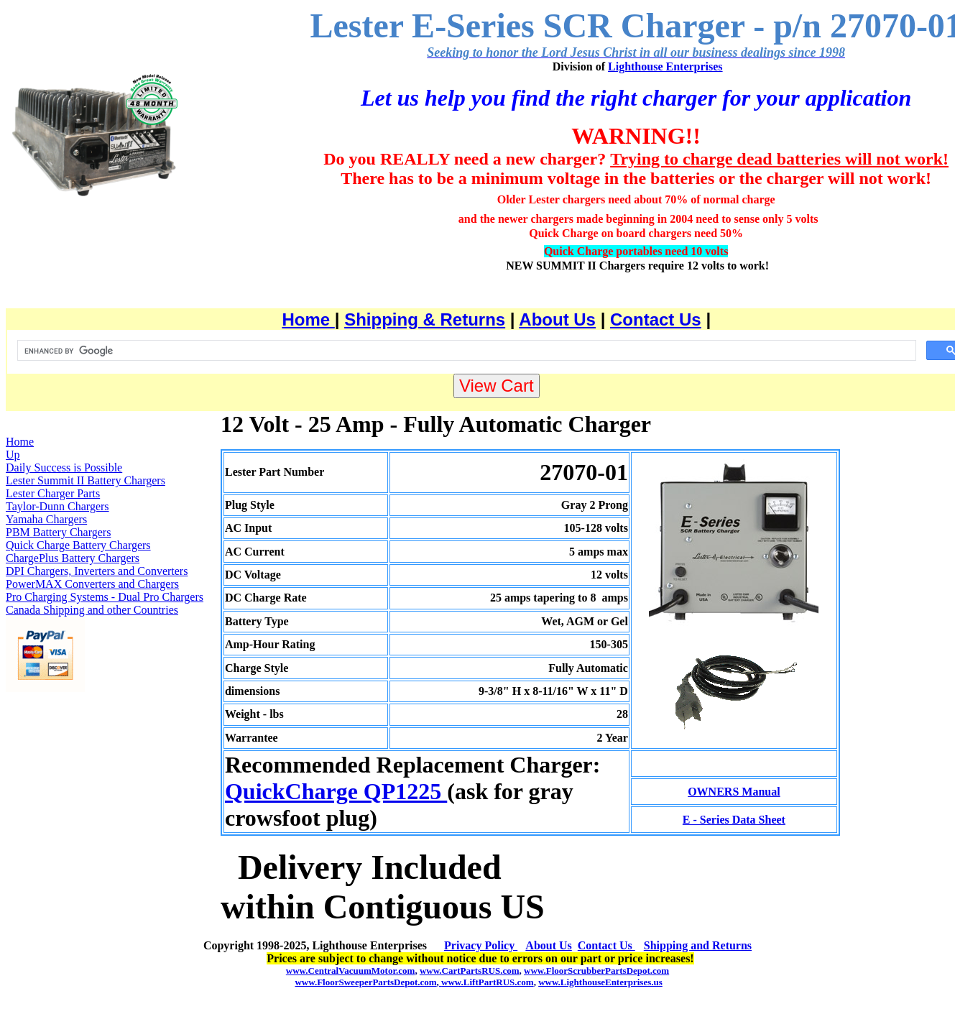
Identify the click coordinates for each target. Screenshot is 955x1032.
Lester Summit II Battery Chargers (85, 480)
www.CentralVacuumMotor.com (350, 970)
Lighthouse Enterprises (665, 66)
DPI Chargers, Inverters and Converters (97, 571)
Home (308, 319)
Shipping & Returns (424, 319)
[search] (465, 350)
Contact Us (655, 319)
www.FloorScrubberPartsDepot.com (596, 970)
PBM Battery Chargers (58, 532)
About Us (557, 319)
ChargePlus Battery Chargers (72, 558)
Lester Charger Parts (53, 493)
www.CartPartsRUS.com (470, 970)
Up (13, 454)
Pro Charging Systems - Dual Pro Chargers (104, 597)
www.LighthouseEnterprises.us (600, 982)
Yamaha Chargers (46, 519)
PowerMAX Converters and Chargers (92, 584)
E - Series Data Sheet (734, 820)
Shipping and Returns (698, 945)
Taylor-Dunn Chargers (57, 506)
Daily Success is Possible (64, 467)
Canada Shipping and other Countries (92, 610)
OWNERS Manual (734, 791)
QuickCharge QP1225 (336, 791)
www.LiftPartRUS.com (486, 982)
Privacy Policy (480, 945)
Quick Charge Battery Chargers (78, 545)
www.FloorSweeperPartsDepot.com (365, 982)
